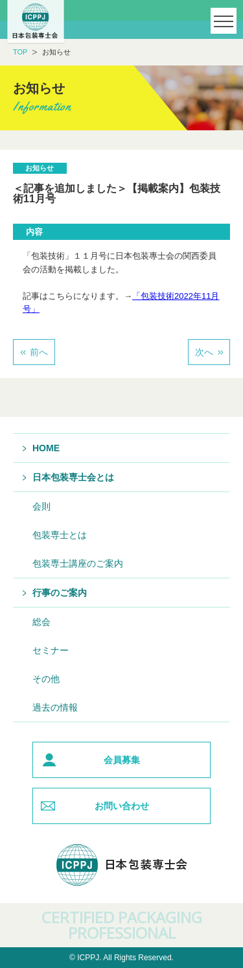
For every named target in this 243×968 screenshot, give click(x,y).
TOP (20, 52)
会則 (41, 506)
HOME (46, 448)
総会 (41, 622)
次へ (204, 352)
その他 (46, 679)
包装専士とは (59, 535)
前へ (39, 352)
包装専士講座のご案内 (77, 563)
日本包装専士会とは (73, 477)
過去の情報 (55, 707)
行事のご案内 (59, 592)
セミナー (50, 650)
